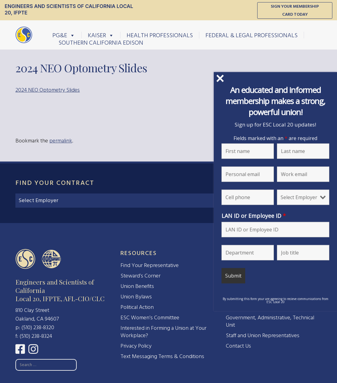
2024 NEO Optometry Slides (47, 90)
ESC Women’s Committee (149, 317)
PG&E (63, 35)
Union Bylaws (136, 296)
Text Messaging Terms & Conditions (162, 356)
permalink (60, 140)
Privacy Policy (136, 345)
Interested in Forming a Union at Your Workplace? (163, 332)
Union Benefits (137, 286)
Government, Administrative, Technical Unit (270, 321)
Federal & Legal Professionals (251, 35)
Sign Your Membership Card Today (295, 10)
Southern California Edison (101, 42)
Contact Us (238, 345)
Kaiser (101, 35)
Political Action (137, 307)
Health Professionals (160, 35)
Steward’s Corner (140, 275)
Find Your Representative (149, 265)
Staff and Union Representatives (262, 335)
